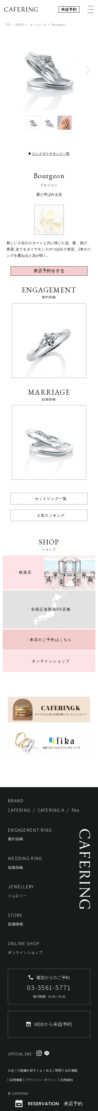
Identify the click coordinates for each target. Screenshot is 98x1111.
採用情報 (16, 1079)
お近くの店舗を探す (22, 1070)
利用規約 (66, 1079)
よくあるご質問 (50, 1070)
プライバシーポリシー (41, 1079)
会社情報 (71, 1070)
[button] (88, 70)
